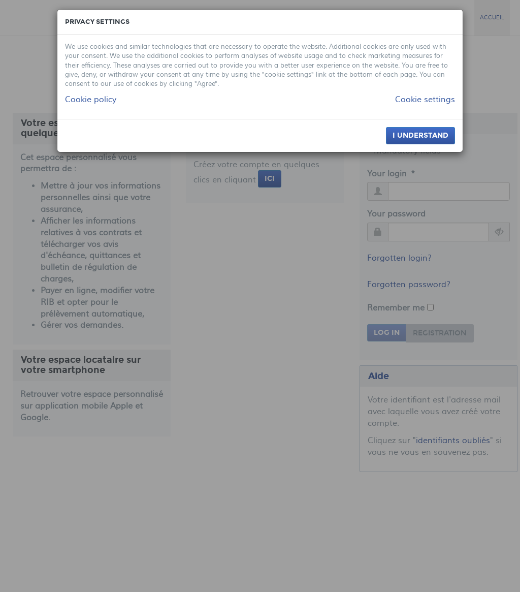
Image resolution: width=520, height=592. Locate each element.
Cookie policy (90, 100)
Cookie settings (425, 100)
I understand (420, 135)
